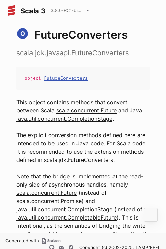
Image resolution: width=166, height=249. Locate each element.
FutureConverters (66, 78)
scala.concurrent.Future (86, 110)
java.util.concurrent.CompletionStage (64, 118)
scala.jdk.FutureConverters (78, 159)
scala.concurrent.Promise (49, 201)
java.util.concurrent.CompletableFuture (66, 217)
